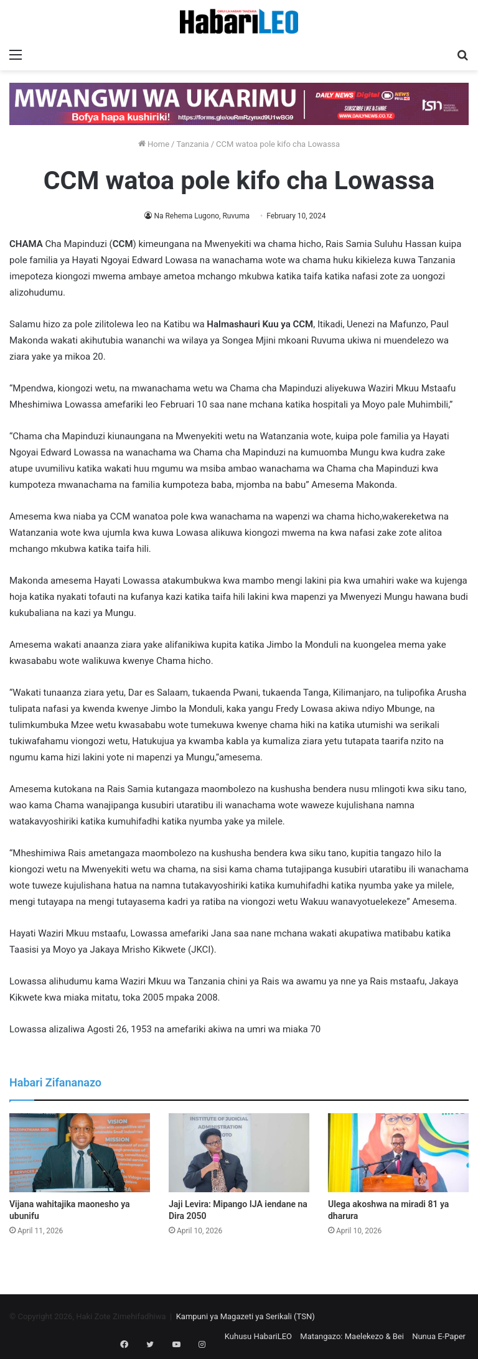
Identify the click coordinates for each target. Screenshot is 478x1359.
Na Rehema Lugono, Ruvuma (202, 216)
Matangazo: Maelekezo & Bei (352, 1336)
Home (153, 144)
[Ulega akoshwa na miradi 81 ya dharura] (398, 1152)
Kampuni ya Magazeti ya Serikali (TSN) (245, 1316)
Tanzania (192, 144)
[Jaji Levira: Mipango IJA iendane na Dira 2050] (239, 1152)
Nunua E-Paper (439, 1336)
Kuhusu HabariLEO (258, 1336)
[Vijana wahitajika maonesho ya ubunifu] (79, 1152)
